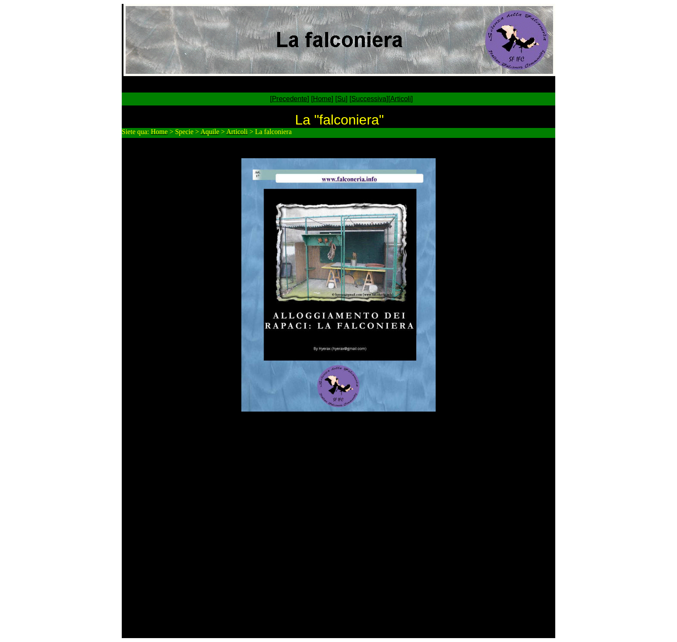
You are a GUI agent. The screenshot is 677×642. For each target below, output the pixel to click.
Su (341, 98)
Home (322, 98)
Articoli (400, 98)
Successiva (368, 98)
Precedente (289, 98)
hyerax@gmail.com (374, 437)
